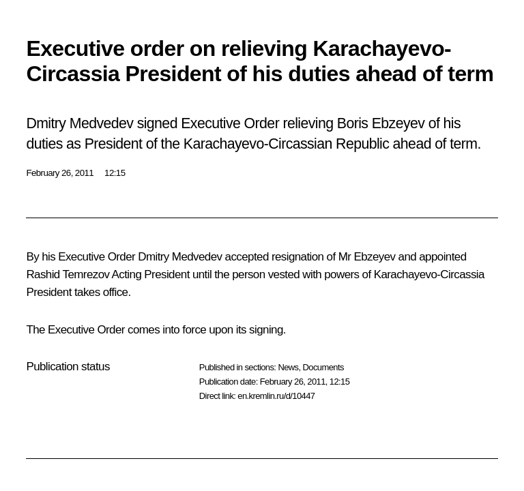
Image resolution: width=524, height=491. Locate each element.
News (288, 367)
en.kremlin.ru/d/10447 (276, 396)
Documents (323, 367)
